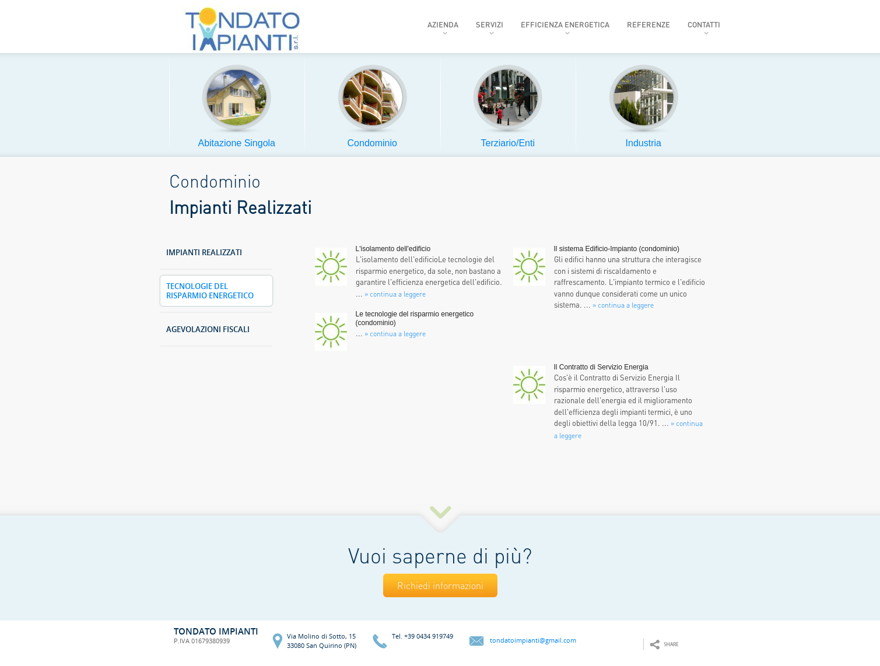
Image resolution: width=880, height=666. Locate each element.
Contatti (704, 24)
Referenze (648, 24)
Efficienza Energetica (565, 24)
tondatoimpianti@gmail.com (533, 640)
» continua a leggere (623, 305)
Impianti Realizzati (204, 252)
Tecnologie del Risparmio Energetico (210, 291)
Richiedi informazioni (440, 585)
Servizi (489, 24)
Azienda (442, 24)
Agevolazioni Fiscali (208, 329)
